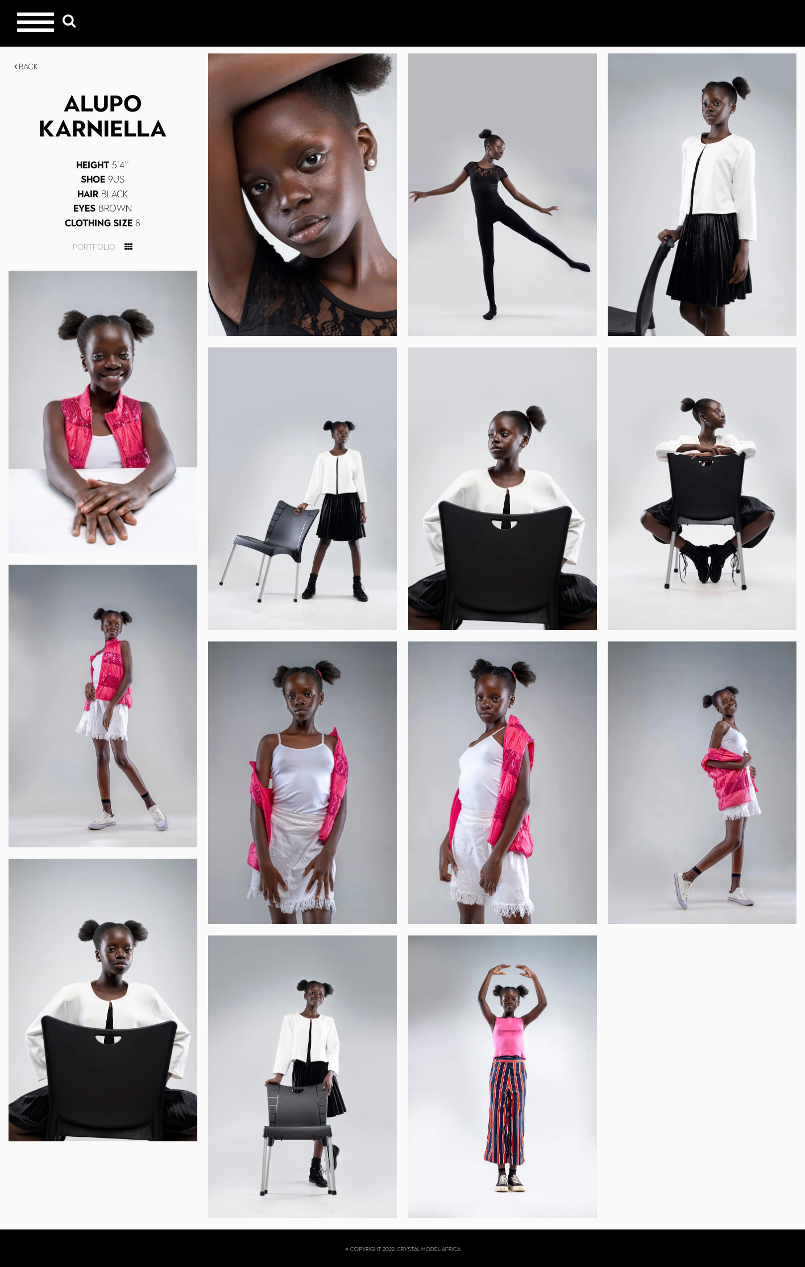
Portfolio (94, 247)
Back (26, 67)
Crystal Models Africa (760, 23)
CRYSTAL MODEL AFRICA (428, 1249)
